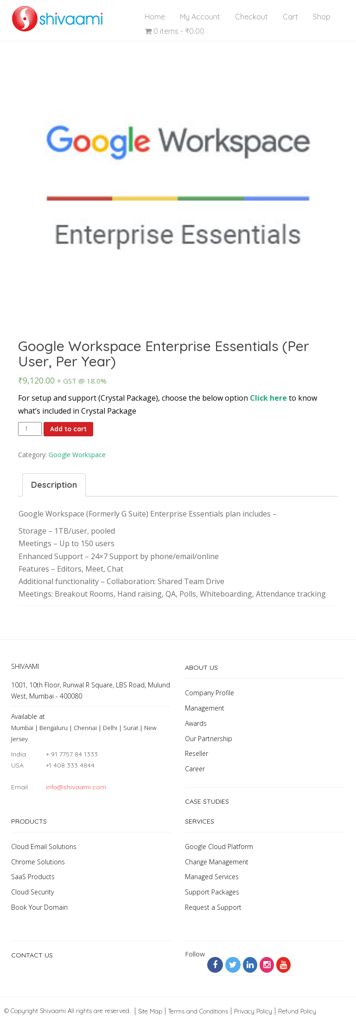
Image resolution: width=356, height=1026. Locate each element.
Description (54, 484)
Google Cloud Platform (219, 846)
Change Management (216, 861)
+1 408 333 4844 (70, 765)
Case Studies (207, 801)
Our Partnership (208, 738)
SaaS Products (33, 876)
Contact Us (32, 955)
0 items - (174, 31)
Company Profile (209, 692)
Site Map (150, 1011)
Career (195, 768)
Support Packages (212, 892)
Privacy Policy (253, 1011)
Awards (196, 723)
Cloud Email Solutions (43, 846)
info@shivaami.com (76, 787)
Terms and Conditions (198, 1011)
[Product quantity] (30, 429)
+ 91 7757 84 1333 (72, 754)
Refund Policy (297, 1011)
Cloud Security (32, 892)
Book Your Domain (39, 907)
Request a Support (213, 907)
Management (204, 708)
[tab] (54, 485)
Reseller (196, 753)
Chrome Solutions (38, 861)
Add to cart (68, 429)
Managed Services (212, 876)
